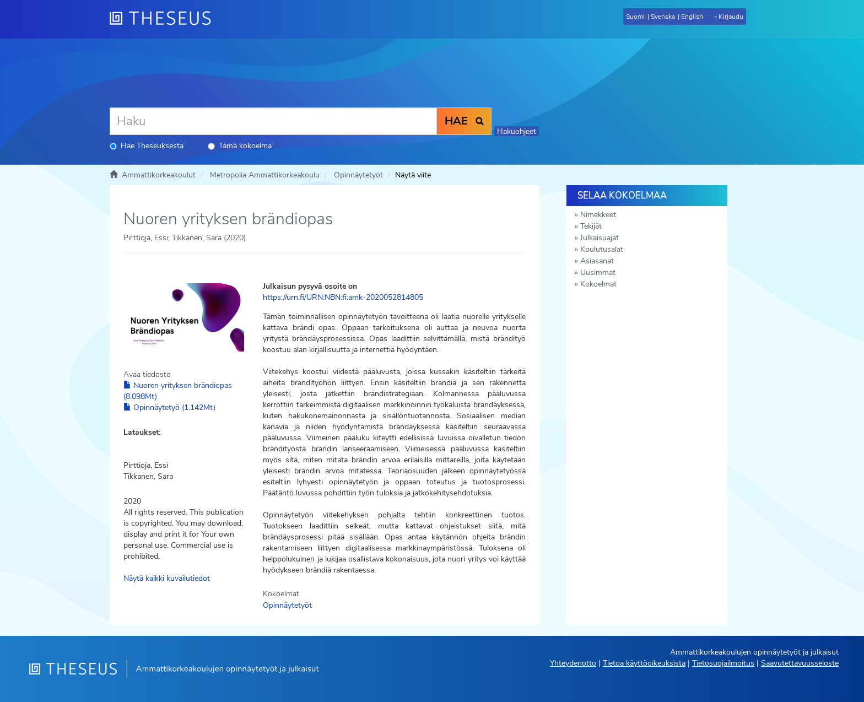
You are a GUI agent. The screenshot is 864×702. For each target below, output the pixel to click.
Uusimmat (597, 272)
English (692, 16)
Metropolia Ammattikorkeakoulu (265, 175)
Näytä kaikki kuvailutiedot (166, 578)
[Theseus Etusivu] (165, 19)
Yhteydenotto (573, 663)
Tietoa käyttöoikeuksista (644, 663)
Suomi (635, 16)
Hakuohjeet (516, 131)
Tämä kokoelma (240, 146)
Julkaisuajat (599, 238)
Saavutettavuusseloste (800, 663)
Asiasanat (597, 261)
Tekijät (591, 226)
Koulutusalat (601, 249)
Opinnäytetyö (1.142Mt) (169, 407)
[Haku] (273, 121)
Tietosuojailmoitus (723, 663)
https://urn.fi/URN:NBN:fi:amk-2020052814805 (343, 297)
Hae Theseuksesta (146, 146)
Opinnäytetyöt (358, 175)
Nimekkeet (598, 214)
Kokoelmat (598, 284)
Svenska (663, 16)
